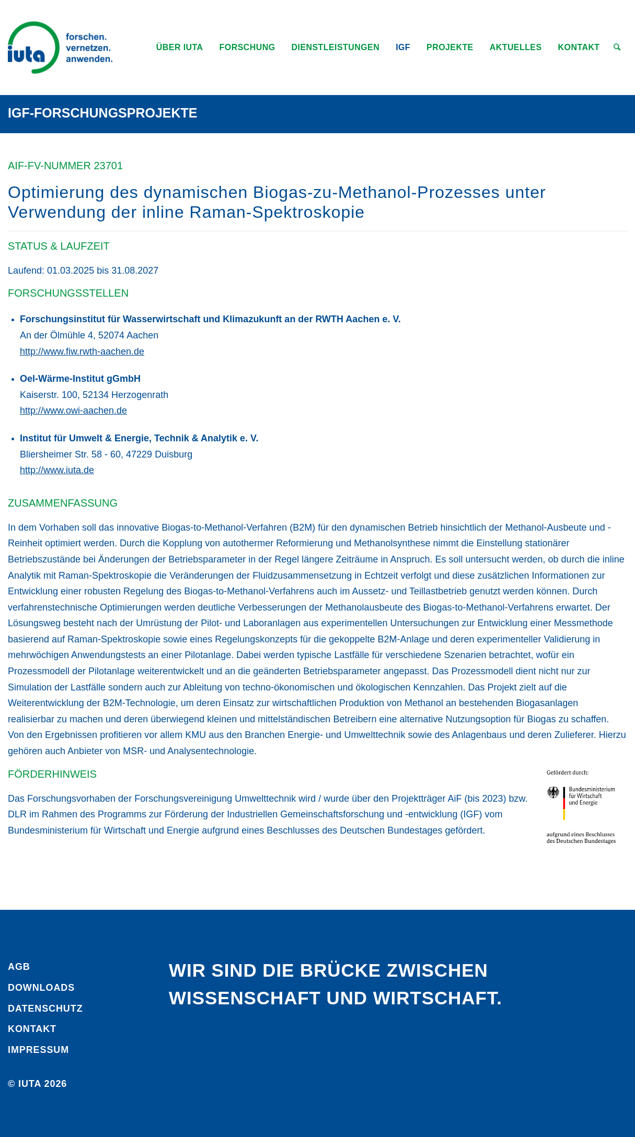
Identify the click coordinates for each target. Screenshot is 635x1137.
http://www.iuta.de (57, 470)
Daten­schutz (45, 1008)
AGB (19, 967)
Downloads (41, 987)
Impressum (38, 1050)
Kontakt (32, 1029)
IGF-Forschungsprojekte (103, 113)
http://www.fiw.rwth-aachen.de (82, 351)
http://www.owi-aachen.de (73, 410)
